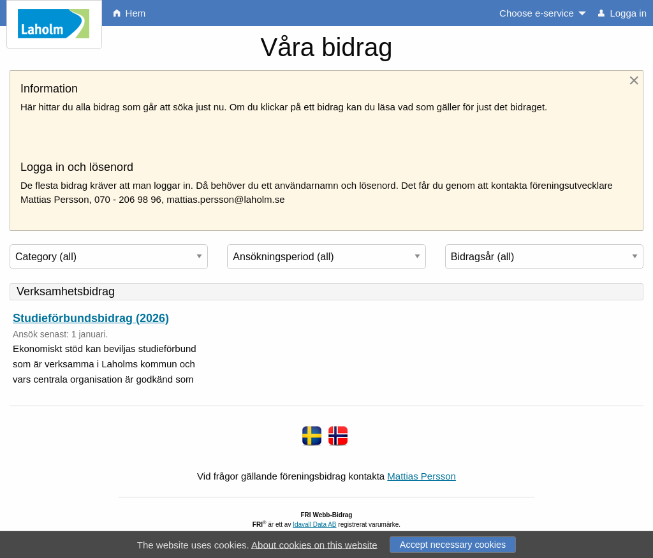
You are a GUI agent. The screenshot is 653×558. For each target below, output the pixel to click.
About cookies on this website (314, 544)
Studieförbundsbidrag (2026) (91, 318)
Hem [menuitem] (129, 13)
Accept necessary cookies (453, 545)
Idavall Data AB (314, 524)
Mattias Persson (421, 476)
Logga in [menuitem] (622, 13)
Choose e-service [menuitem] (536, 13)
